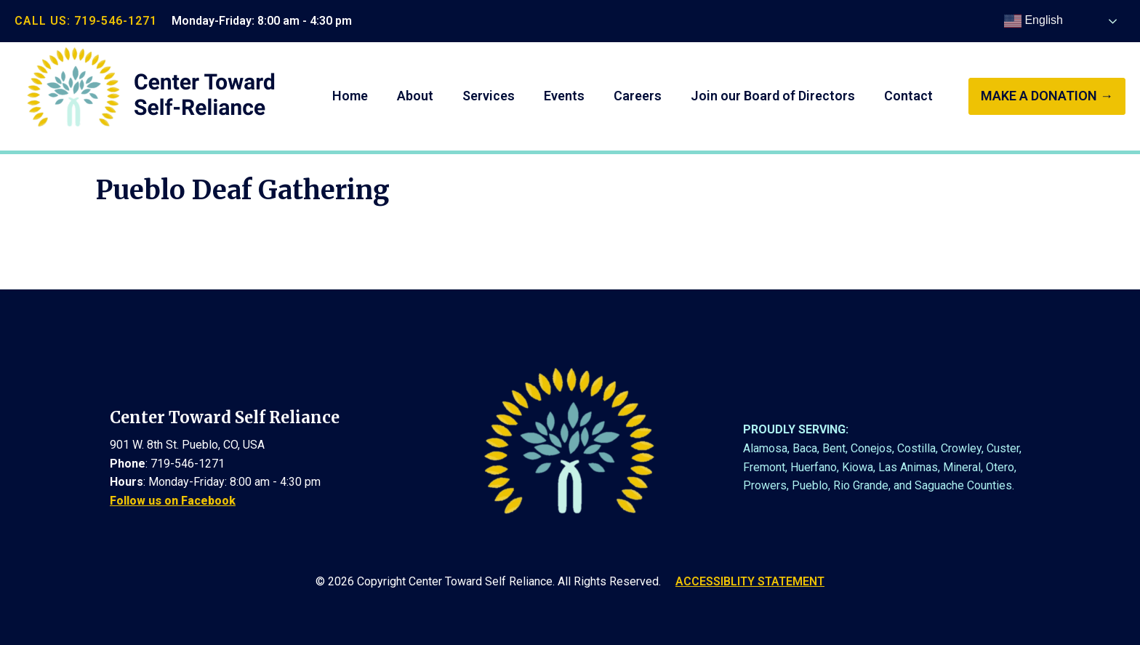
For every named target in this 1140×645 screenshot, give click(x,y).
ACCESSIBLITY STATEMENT (749, 581)
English (1033, 21)
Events (564, 95)
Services (488, 95)
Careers (638, 95)
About (415, 95)
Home (350, 95)
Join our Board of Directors (773, 95)
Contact (908, 95)
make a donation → (1047, 95)
